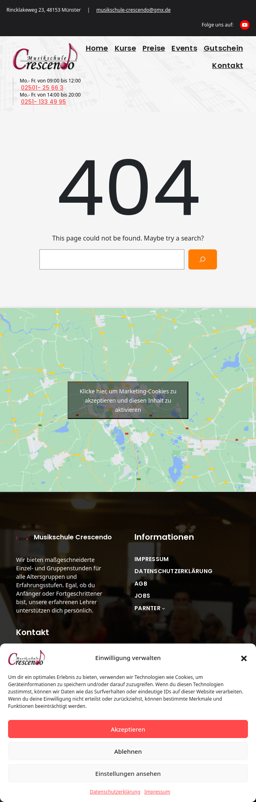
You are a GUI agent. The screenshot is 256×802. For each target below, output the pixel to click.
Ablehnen (128, 751)
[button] (244, 658)
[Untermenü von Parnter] (163, 608)
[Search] (202, 259)
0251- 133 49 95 (43, 102)
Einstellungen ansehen (128, 773)
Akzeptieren (128, 729)
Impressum (157, 791)
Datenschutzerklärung (115, 791)
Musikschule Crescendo (73, 537)
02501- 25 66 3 (42, 88)
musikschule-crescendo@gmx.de (133, 9)
